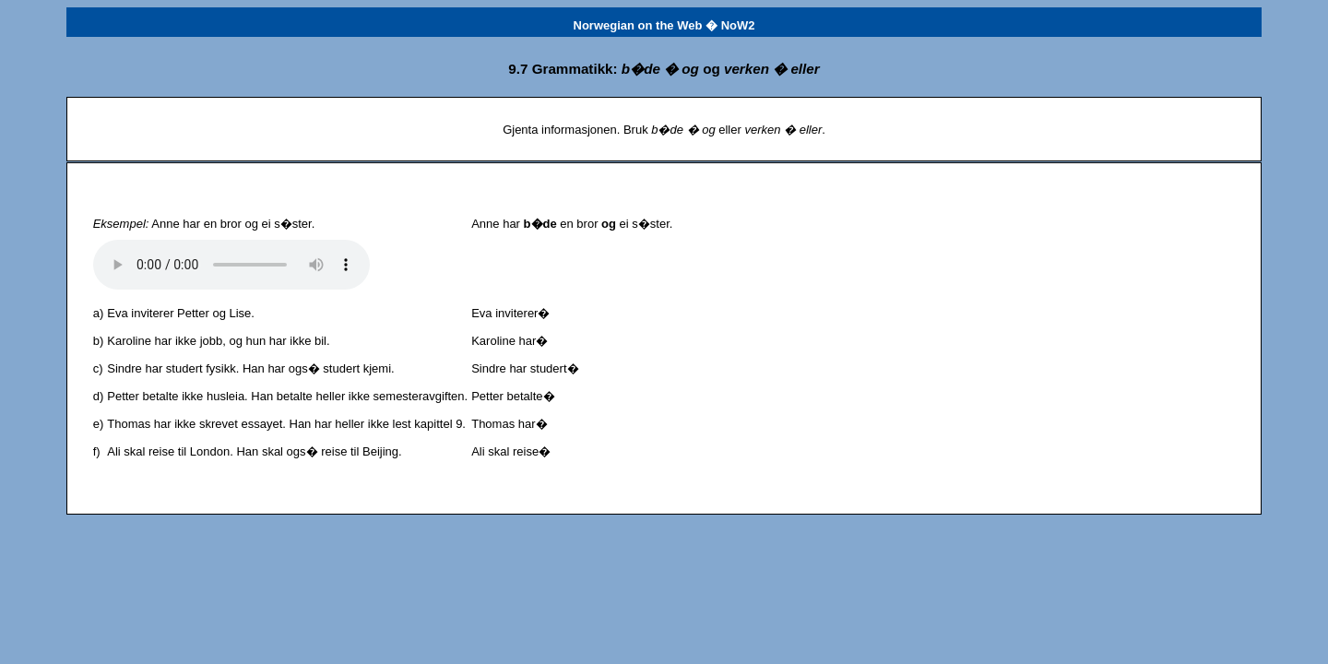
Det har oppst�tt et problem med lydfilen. (231, 265)
